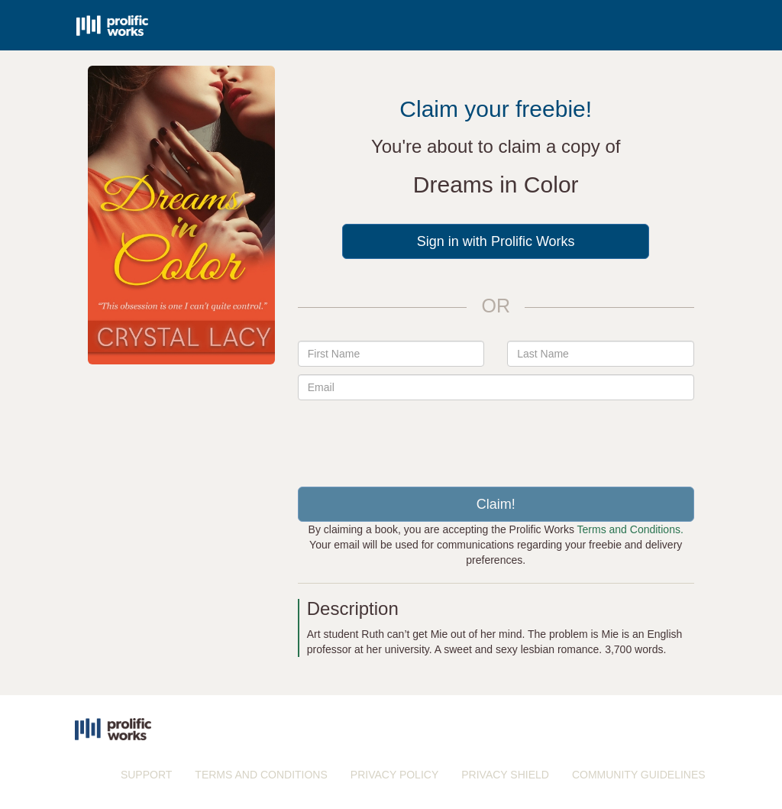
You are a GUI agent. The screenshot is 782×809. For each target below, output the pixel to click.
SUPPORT (146, 775)
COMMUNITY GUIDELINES (639, 775)
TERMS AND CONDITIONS (261, 775)
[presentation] (496, 438)
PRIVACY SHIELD (505, 775)
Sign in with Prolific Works (496, 241)
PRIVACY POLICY (394, 775)
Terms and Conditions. (630, 529)
